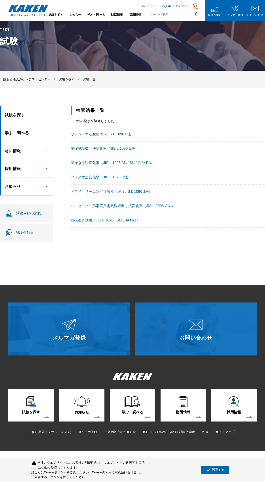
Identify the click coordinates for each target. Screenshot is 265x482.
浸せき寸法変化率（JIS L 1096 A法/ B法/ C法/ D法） (113, 163)
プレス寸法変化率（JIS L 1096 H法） (101, 177)
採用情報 (135, 14)
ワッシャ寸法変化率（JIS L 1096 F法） (103, 134)
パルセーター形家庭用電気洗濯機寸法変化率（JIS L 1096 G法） (123, 206)
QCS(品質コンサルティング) (50, 431)
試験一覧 (89, 79)
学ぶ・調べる (96, 14)
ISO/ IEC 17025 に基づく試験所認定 (169, 431)
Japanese (148, 6)
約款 (205, 431)
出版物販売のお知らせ (120, 431)
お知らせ (75, 14)
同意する (215, 470)
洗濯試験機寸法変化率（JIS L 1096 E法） (104, 148)
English (166, 6)
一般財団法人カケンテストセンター (25, 79)
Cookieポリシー (55, 472)
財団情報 (117, 14)
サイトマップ (225, 431)
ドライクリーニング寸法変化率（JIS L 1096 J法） (111, 191)
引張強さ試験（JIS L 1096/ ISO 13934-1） (105, 220)
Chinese (182, 6)
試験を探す (56, 14)
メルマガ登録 (87, 431)
